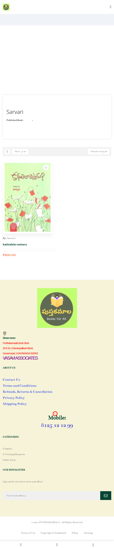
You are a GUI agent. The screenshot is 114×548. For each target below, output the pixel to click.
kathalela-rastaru (15, 244)
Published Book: (14, 120)
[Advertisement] (57, 60)
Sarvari (11, 238)
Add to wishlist (46, 167)
